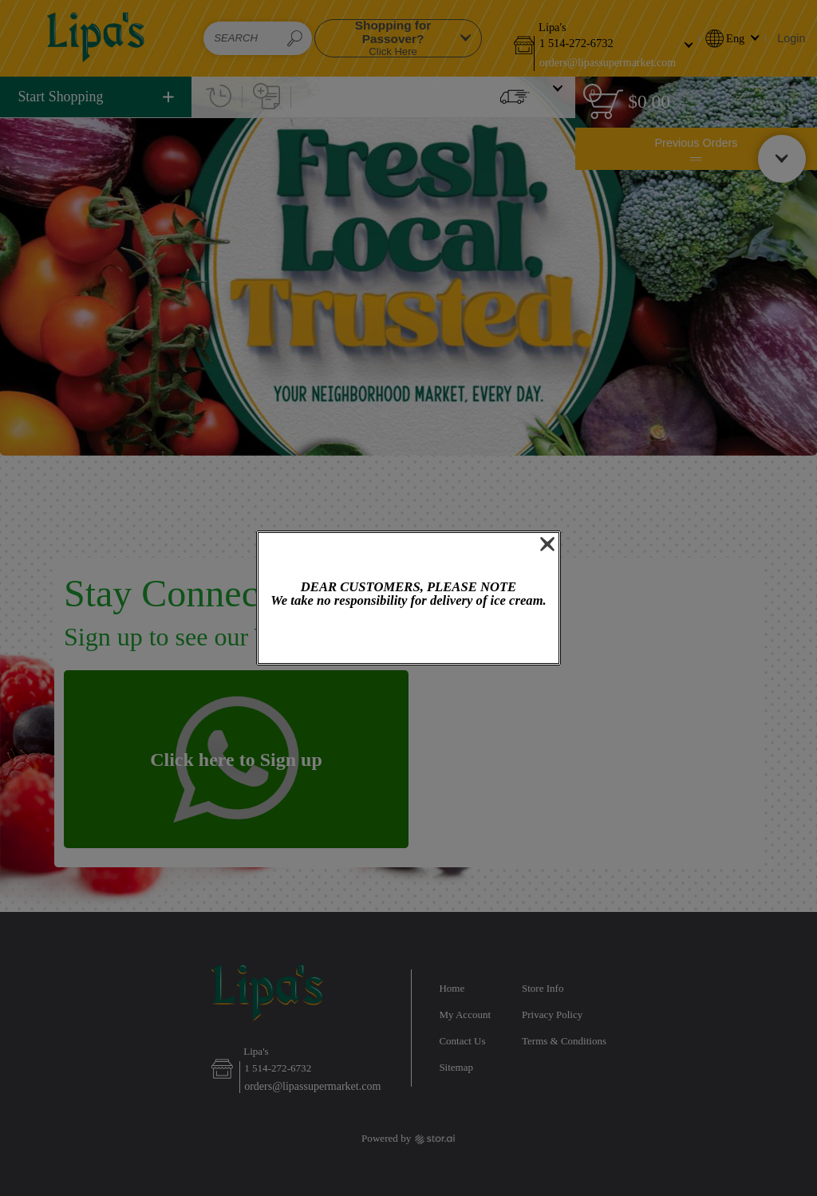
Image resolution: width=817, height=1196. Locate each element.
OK (408, 637)
